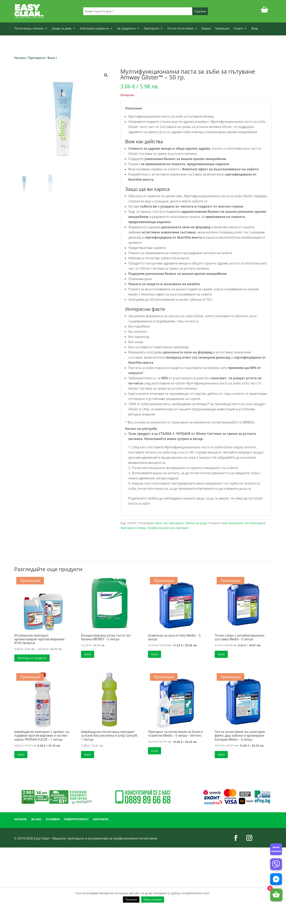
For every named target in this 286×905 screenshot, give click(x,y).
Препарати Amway (133, 528)
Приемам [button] (131, 899)
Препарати (151, 28)
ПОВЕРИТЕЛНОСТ (76, 819)
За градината (126, 28)
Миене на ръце (196, 523)
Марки (206, 28)
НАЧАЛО (20, 819)
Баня (51, 58)
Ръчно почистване (180, 28)
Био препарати (232, 523)
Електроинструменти (94, 28)
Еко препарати (173, 523)
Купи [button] (87, 654)
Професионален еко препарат (168, 528)
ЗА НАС (36, 819)
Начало (19, 58)
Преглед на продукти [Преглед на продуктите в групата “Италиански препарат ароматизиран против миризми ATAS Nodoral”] (31, 658)
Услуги (238, 28)
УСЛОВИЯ (53, 819)
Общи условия (153, 899)
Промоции (222, 28)
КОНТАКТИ (100, 819)
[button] (105, 75)
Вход (254, 28)
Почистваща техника (28, 28)
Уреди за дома (62, 28)
